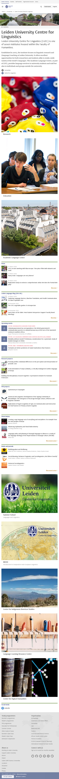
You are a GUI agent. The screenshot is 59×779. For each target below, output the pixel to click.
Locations (4, 763)
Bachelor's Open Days (8, 734)
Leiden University (5, 1)
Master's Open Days (7, 736)
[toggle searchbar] (41, 7)
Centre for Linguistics (10, 73)
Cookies (4, 768)
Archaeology (34, 718)
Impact (4, 758)
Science (33, 731)
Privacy (4, 771)
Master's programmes (8, 721)
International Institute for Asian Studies (42, 744)
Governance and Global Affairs (39, 721)
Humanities (9, 11)
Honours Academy (36, 739)
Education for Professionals (9, 726)
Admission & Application (8, 739)
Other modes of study (8, 731)
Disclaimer (4, 766)
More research (53, 381)
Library (36, 1)
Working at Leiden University (10, 750)
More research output (51, 440)
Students (12, 1)
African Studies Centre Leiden (39, 736)
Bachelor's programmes (8, 718)
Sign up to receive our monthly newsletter (42, 750)
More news (53, 288)
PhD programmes (6, 723)
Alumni (4, 755)
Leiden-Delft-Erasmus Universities (11, 760)
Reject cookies (21, 776)
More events (53, 353)
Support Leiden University (9, 753)
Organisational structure (28, 1)
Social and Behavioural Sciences (40, 734)
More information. (22, 774)
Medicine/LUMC (35, 728)
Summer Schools (6, 728)
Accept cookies (8, 776)
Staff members (18, 1)
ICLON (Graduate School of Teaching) (41, 741)
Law (32, 726)
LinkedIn (5, 708)
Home (3, 11)
